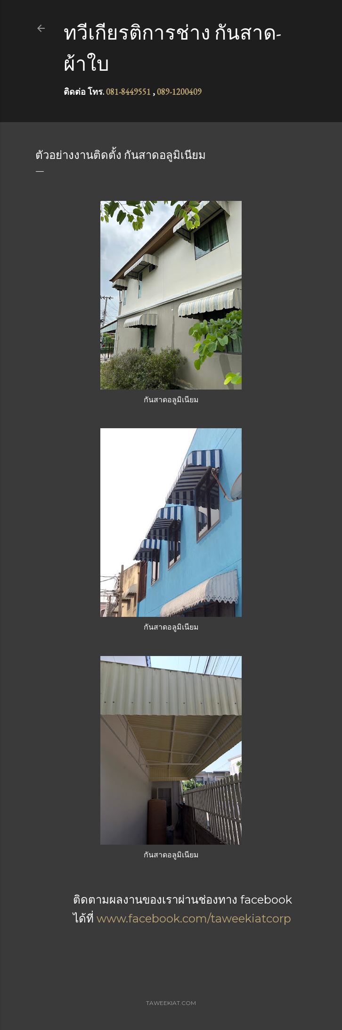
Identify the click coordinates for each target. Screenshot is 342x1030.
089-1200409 (179, 91)
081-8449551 (128, 91)
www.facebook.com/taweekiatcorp (194, 918)
